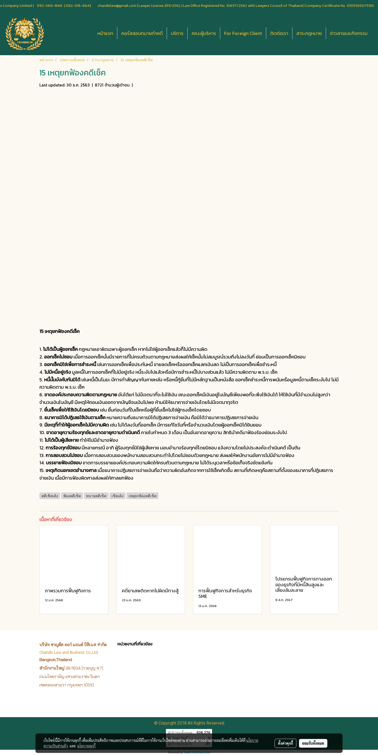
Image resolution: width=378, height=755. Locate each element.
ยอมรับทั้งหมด (313, 743)
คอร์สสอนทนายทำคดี (142, 33)
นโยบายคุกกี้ (86, 745)
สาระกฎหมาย (309, 33)
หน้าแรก (105, 33)
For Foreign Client (243, 33)
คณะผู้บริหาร (204, 33)
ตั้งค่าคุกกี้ (285, 743)
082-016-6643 (78, 5)
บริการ (177, 33)
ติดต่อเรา (279, 33)
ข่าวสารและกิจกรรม (349, 33)
